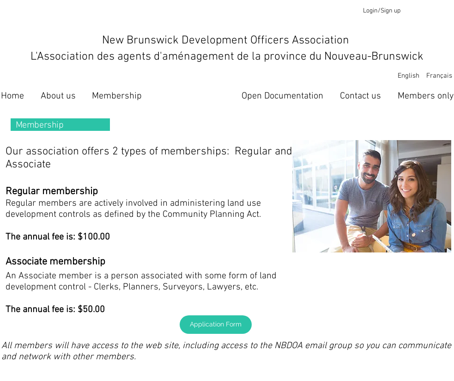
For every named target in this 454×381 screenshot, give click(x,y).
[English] (409, 76)
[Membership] (117, 96)
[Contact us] (360, 96)
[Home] (12, 96)
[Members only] (426, 96)
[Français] (439, 76)
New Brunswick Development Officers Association (227, 41)
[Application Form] (216, 324)
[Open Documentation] (282, 96)
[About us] (58, 96)
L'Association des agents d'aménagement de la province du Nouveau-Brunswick (227, 57)
